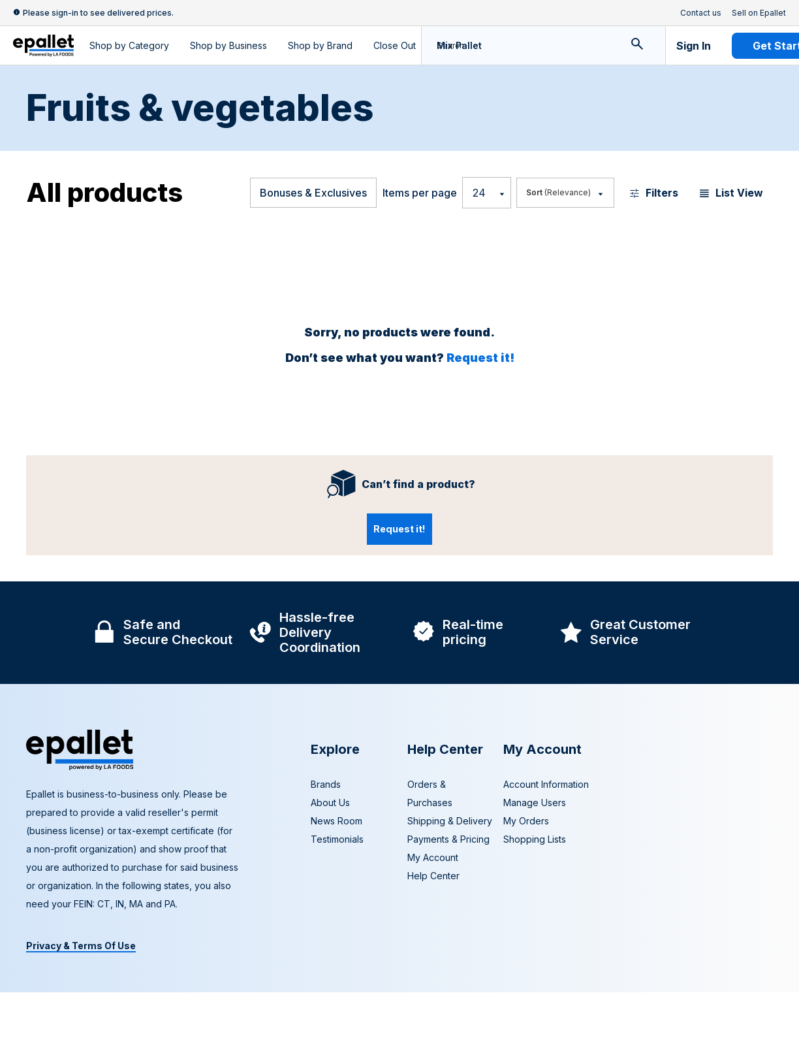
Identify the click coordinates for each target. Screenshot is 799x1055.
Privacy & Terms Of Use (81, 945)
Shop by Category (129, 45)
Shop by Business (228, 45)
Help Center (433, 875)
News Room (336, 820)
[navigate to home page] (43, 46)
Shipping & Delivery (449, 820)
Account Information (546, 784)
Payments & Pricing (448, 839)
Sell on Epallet (759, 13)
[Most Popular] (564, 192)
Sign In (693, 45)
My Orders (526, 820)
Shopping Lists (534, 839)
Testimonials (337, 839)
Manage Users (534, 802)
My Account (432, 857)
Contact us (700, 13)
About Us (330, 802)
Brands (326, 784)
